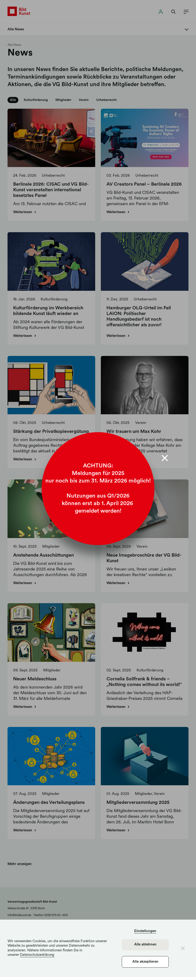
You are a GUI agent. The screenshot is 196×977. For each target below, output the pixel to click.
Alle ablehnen (145, 944)
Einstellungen (145, 931)
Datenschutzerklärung (37, 955)
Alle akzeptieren (145, 962)
